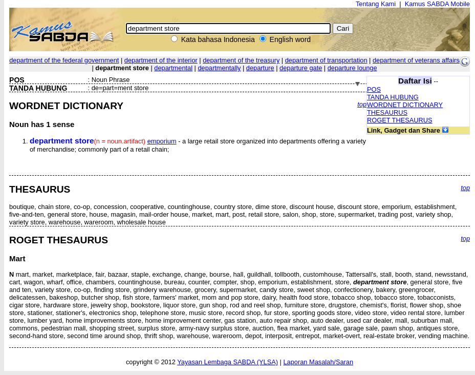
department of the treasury (241, 60)
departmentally (219, 68)
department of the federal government (64, 60)
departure (260, 68)
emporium (162, 141)
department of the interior (161, 60)
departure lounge (352, 68)
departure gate (300, 68)
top (361, 104)
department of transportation (326, 60)
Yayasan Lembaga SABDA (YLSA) (227, 362)
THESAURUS (387, 112)
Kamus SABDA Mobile (437, 4)
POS (374, 89)
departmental (173, 68)
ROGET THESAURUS (400, 120)
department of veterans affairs (416, 60)
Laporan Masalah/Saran (318, 362)
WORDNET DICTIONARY (405, 105)
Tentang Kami (376, 4)
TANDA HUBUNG (393, 97)
